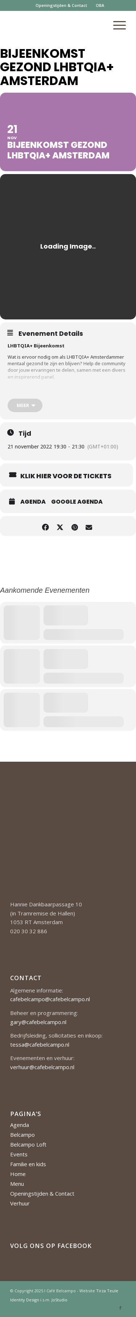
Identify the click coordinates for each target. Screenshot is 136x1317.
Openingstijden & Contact (61, 5)
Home (18, 1173)
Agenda (33, 502)
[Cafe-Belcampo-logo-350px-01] (56, 25)
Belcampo (22, 1134)
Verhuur (20, 1203)
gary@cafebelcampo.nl (38, 1022)
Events (19, 1154)
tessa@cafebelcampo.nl (39, 1044)
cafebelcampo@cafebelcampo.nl (50, 999)
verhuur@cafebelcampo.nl (42, 1067)
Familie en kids (28, 1164)
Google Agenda (77, 502)
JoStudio (59, 1299)
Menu (17, 1183)
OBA (100, 5)
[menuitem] (61, 5)
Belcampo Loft (28, 1144)
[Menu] (116, 25)
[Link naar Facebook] (120, 1307)
